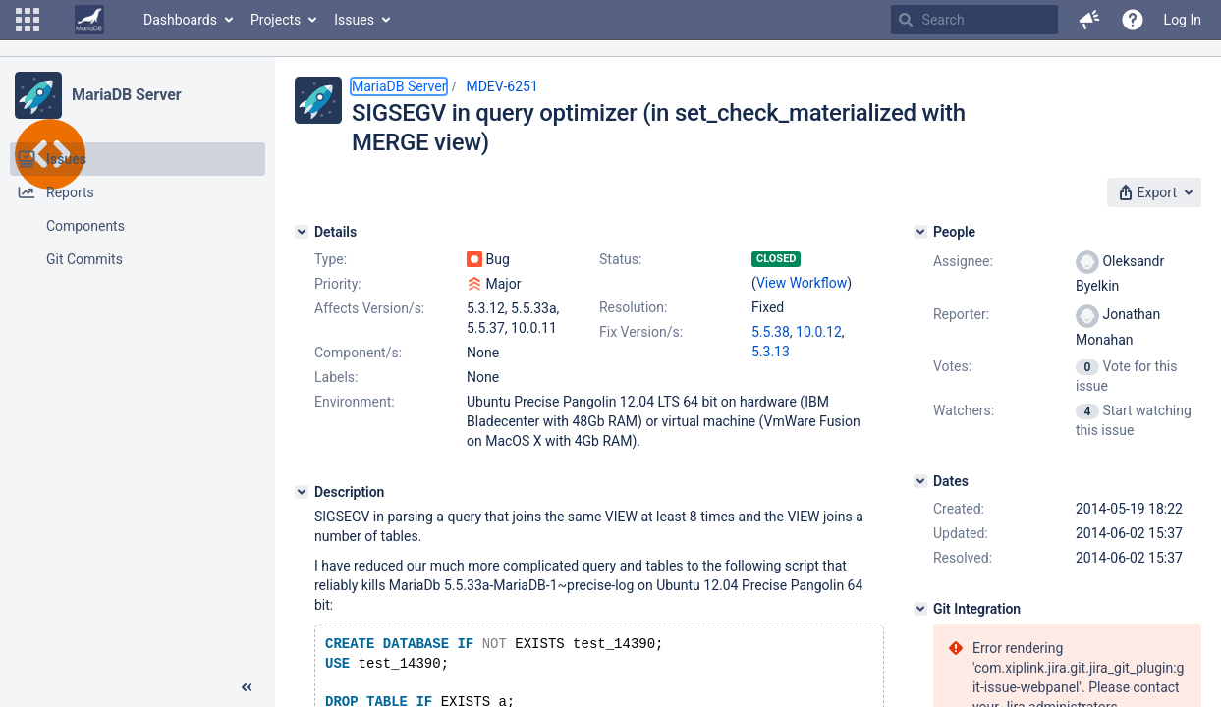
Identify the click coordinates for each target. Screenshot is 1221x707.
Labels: (336, 377)
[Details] (301, 232)
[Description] (301, 492)
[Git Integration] (920, 609)
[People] (920, 232)
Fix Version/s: (641, 332)
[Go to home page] (89, 19)
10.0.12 (819, 332)
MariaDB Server (126, 94)
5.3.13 (770, 351)
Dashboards (180, 19)
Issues (354, 19)
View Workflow (801, 283)
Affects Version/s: (369, 308)
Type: (330, 259)
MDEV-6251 (501, 86)
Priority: (337, 284)
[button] (27, 19)
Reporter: (961, 314)
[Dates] (920, 481)
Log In (1182, 19)
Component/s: (358, 352)
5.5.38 (770, 332)
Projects (275, 19)
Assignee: (963, 261)
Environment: (354, 401)
